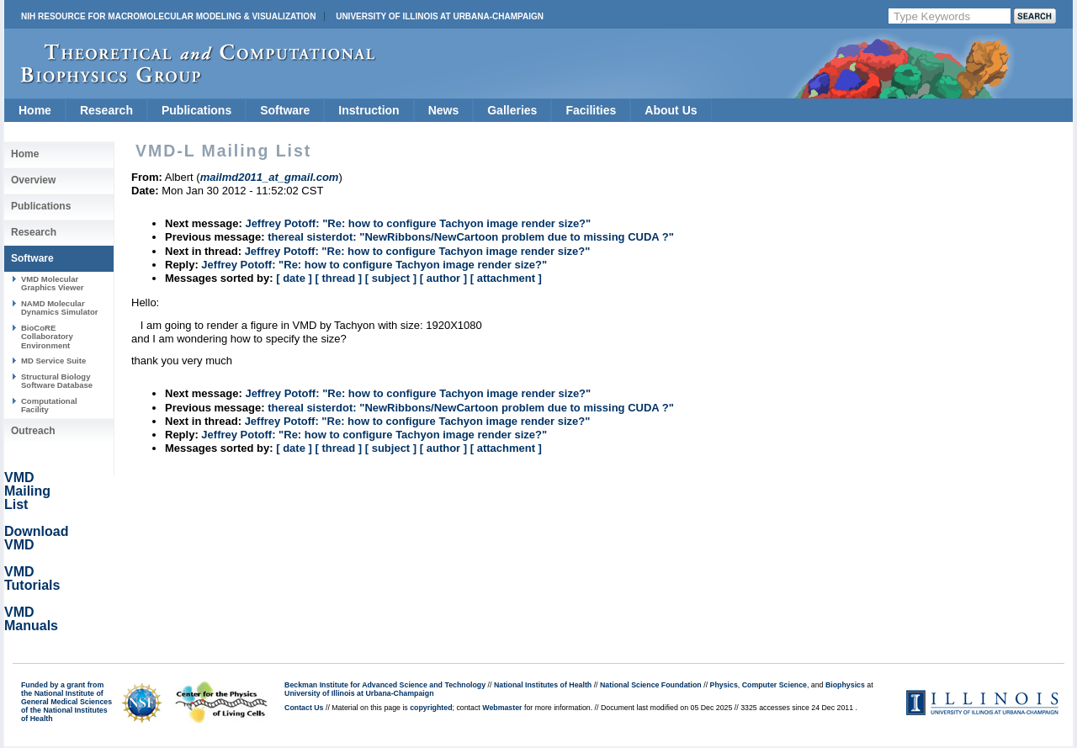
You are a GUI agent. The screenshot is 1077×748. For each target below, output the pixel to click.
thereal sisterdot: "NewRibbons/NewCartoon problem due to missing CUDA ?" (471, 237)
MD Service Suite (53, 360)
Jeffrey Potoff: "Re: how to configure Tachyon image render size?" (418, 223)
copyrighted (431, 707)
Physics (724, 685)
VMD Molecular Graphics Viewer (52, 283)
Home (35, 110)
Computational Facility (49, 405)
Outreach (33, 431)
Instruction (368, 110)
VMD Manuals (31, 619)
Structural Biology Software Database (57, 381)
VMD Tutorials (32, 578)
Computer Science (774, 685)
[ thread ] (338, 278)
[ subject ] (390, 278)
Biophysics (845, 685)
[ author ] (443, 278)
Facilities (590, 110)
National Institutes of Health (543, 685)
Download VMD (36, 538)
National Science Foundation (651, 685)
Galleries (512, 110)
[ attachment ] (506, 278)
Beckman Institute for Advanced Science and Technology (384, 685)
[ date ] (294, 278)
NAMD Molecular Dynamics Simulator (59, 307)
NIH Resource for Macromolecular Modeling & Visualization (168, 16)
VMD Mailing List (27, 491)
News (443, 110)
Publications (196, 110)
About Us (671, 110)
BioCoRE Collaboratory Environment (47, 336)
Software (285, 110)
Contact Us (303, 707)
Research (106, 110)
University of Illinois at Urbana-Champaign (440, 16)
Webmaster (502, 707)
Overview (33, 180)
